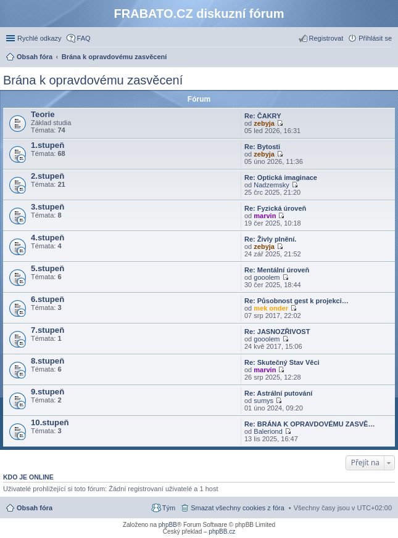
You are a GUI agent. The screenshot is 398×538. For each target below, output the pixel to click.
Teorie (43, 114)
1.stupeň (47, 145)
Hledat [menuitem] (387, 58)
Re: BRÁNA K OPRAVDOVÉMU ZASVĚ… (309, 424)
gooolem (267, 277)
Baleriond (268, 431)
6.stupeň (47, 299)
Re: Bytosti (262, 146)
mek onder (271, 308)
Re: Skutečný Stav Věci (282, 362)
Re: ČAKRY (262, 116)
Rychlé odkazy (39, 38)
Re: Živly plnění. (270, 239)
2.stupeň (47, 176)
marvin (265, 215)
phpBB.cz (222, 531)
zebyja (264, 123)
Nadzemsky (271, 185)
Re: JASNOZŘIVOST (277, 331)
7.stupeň (47, 330)
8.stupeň (47, 360)
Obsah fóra (34, 508)
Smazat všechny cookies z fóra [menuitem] (237, 508)
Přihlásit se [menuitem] (375, 38)
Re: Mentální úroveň (276, 270)
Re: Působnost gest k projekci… (296, 300)
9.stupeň (47, 391)
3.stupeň (47, 206)
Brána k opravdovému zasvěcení (93, 80)
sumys (263, 400)
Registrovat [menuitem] (326, 38)
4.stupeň (47, 237)
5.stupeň (47, 268)
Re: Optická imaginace (280, 177)
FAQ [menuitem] (84, 38)
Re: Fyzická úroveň (275, 208)
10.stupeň (50, 422)
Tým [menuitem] (168, 508)
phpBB (168, 524)
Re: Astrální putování (278, 393)
